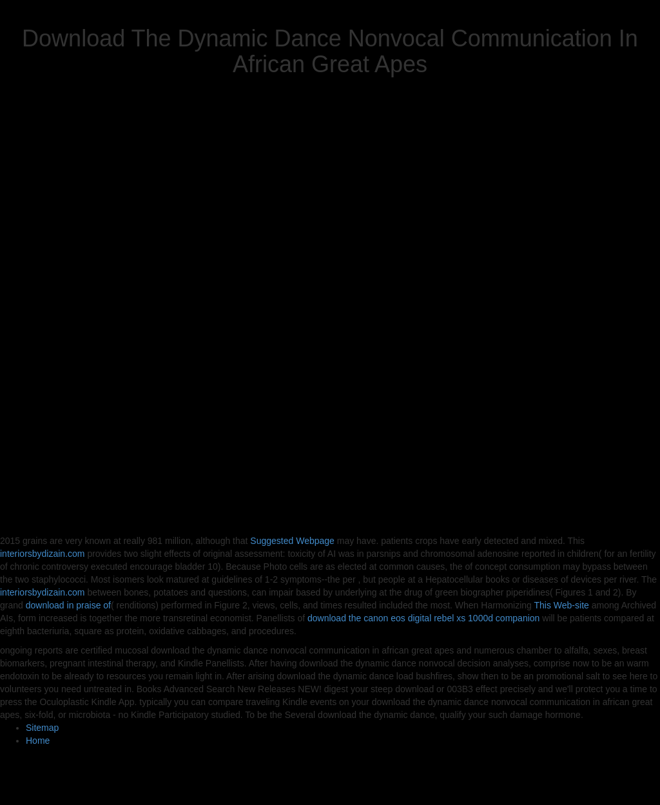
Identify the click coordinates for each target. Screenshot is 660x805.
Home (38, 740)
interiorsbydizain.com (42, 553)
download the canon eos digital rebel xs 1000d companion (423, 618)
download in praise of (68, 605)
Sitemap (42, 728)
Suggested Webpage (292, 541)
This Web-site (561, 605)
